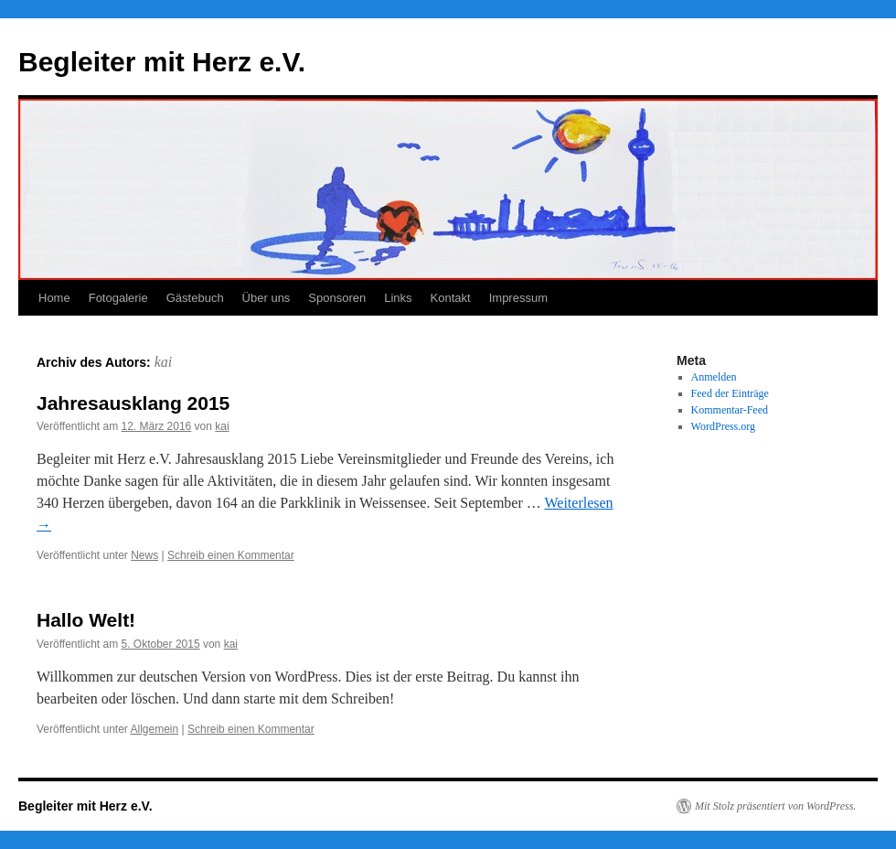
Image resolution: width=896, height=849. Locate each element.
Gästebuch (195, 298)
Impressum (518, 298)
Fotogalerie (118, 298)
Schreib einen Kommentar (230, 555)
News (144, 555)
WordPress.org (723, 426)
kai (164, 362)
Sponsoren (337, 298)
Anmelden (714, 377)
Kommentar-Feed (729, 409)
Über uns (266, 298)
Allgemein (155, 729)
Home (54, 298)
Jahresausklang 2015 (133, 403)
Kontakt (451, 298)
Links (397, 298)
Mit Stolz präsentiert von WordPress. (775, 806)
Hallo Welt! (86, 619)
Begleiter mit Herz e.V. (161, 62)
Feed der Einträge (730, 393)
